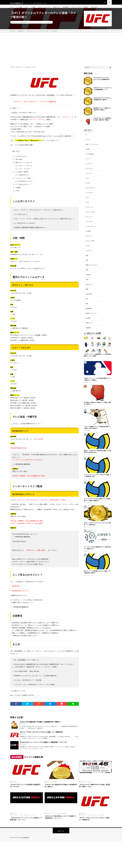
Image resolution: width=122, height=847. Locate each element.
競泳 (87, 306)
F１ (87, 138)
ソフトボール (89, 196)
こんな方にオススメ (20, 160)
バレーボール (89, 224)
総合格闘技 (23, 26)
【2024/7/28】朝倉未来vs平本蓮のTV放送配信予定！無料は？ (40, 726)
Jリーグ (88, 143)
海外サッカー (62, 9)
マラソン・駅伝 (90, 244)
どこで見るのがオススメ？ (22, 188)
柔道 (87, 282)
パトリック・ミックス (17, 819)
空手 (87, 301)
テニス (28, 9)
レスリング (89, 253)
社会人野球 (89, 296)
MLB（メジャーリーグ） (48, 9)
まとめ (16, 195)
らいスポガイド (25, 843)
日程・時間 (17, 163)
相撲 (87, 291)
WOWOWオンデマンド (23, 185)
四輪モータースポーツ (92, 267)
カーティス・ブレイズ (86, 819)
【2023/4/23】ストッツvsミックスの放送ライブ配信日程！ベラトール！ (43, 746)
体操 (87, 258)
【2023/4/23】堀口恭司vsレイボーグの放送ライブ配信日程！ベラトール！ (61, 822)
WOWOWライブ (22, 179)
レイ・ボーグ (57, 818)
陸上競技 (88, 320)
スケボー (88, 186)
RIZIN (55, 785)
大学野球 (88, 277)
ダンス (88, 201)
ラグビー (88, 248)
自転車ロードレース (91, 315)
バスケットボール (91, 215)
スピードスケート (91, 191)
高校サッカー (89, 325)
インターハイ (89, 167)
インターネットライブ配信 (22, 182)
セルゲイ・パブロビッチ (99, 819)
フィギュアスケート (91, 229)
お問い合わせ (104, 9)
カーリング (89, 177)
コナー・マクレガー (34, 26)
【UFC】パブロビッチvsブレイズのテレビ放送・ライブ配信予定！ (41, 736)
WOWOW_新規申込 (22, 468)
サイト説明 (20, 9)
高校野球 (88, 330)
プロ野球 (35, 9)
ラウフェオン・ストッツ (30, 819)
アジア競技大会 (90, 158)
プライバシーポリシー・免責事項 (87, 9)
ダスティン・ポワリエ (45, 26)
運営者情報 (72, 9)
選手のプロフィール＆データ (22, 167)
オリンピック (89, 172)
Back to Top (61, 836)
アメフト (88, 162)
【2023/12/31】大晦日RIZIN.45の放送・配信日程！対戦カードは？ (95, 790)
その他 (88, 153)
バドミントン (89, 220)
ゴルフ (88, 181)
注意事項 (17, 192)
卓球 (87, 263)
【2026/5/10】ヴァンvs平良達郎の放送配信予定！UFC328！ (26, 790)
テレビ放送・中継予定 (20, 176)
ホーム (12, 9)
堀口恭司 (63, 818)
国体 (87, 272)
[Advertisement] (61, 51)
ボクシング (89, 239)
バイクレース (89, 210)
